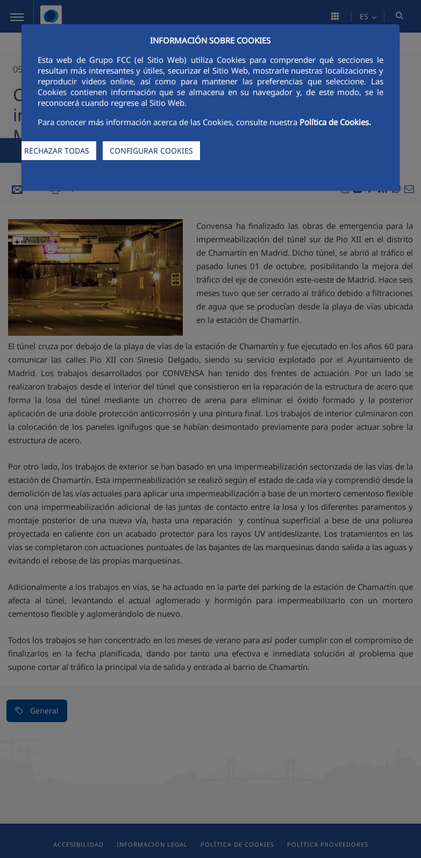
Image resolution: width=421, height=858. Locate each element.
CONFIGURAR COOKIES (151, 151)
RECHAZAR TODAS (56, 151)
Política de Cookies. (335, 122)
